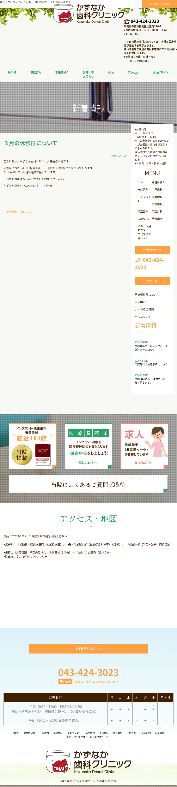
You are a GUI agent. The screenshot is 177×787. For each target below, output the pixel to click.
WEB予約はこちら (90, 650)
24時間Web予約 (152, 249)
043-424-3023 (145, 21)
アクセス (152, 281)
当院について (143, 316)
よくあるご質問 (144, 309)
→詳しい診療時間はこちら (141, 60)
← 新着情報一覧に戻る (17, 212)
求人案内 (140, 302)
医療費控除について (147, 294)
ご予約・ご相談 (159, 4)
